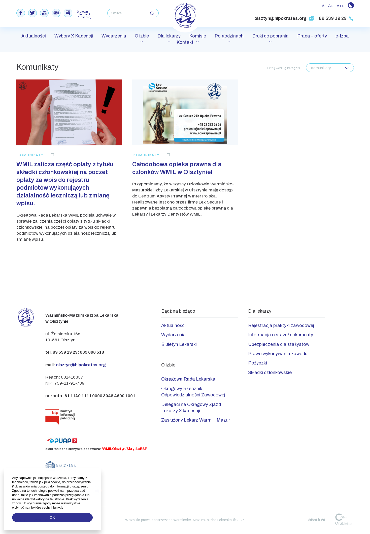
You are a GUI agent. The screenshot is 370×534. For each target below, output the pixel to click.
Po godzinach (229, 35)
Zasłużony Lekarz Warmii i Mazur (195, 420)
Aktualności (33, 35)
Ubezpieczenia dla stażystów (278, 344)
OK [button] (52, 517)
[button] (64, 507)
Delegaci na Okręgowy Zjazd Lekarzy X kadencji (191, 407)
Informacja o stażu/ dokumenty (280, 334)
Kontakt (185, 42)
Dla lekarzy (169, 35)
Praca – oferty (312, 35)
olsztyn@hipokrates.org (284, 18)
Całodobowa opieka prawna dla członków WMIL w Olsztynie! (176, 168)
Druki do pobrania (270, 35)
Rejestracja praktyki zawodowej (281, 325)
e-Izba (342, 35)
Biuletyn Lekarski (179, 344)
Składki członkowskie (270, 372)
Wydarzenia (114, 35)
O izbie (142, 35)
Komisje (197, 35)
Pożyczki (257, 362)
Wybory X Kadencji (73, 35)
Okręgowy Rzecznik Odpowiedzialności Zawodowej (193, 391)
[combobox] (330, 67)
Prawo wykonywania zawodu (278, 353)
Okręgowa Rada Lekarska (188, 379)
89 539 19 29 (336, 18)
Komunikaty (31, 155)
